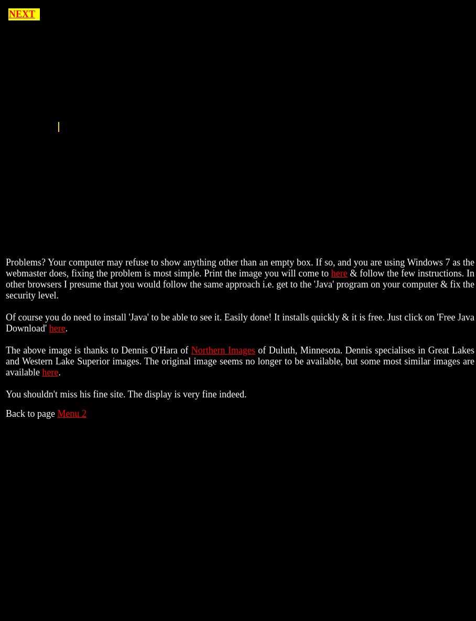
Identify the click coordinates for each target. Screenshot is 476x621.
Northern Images (223, 350)
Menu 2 (71, 413)
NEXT (22, 14)
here (339, 273)
